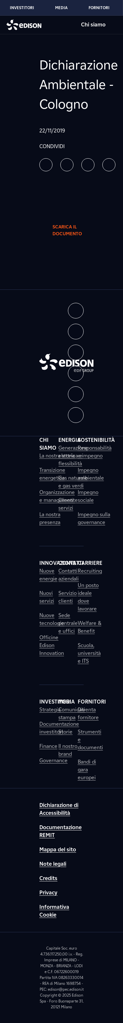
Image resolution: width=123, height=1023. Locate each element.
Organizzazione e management (57, 496)
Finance (48, 746)
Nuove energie (48, 575)
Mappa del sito (57, 849)
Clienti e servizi (68, 504)
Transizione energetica (52, 474)
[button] (45, 164)
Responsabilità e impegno (95, 452)
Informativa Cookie (54, 911)
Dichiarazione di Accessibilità (58, 809)
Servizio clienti (67, 597)
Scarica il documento (72, 230)
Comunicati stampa (71, 713)
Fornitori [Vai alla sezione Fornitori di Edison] (99, 7)
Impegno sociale (88, 496)
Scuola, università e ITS (89, 653)
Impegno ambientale (91, 474)
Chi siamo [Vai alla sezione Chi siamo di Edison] (93, 25)
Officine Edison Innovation (51, 645)
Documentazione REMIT (60, 831)
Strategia (50, 709)
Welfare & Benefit (89, 627)
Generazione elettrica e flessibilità (73, 456)
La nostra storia (57, 456)
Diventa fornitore (88, 713)
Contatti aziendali (68, 575)
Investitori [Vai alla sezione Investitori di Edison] (22, 7)
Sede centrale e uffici (68, 623)
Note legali (52, 864)
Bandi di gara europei (87, 770)
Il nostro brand (67, 750)
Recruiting (90, 571)
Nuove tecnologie (51, 619)
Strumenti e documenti (90, 740)
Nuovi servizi (46, 597)
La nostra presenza (49, 518)
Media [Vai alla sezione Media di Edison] (61, 7)
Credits (48, 878)
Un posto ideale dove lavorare (88, 597)
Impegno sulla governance (94, 518)
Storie (65, 732)
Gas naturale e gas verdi (73, 482)
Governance (53, 760)
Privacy (48, 893)
